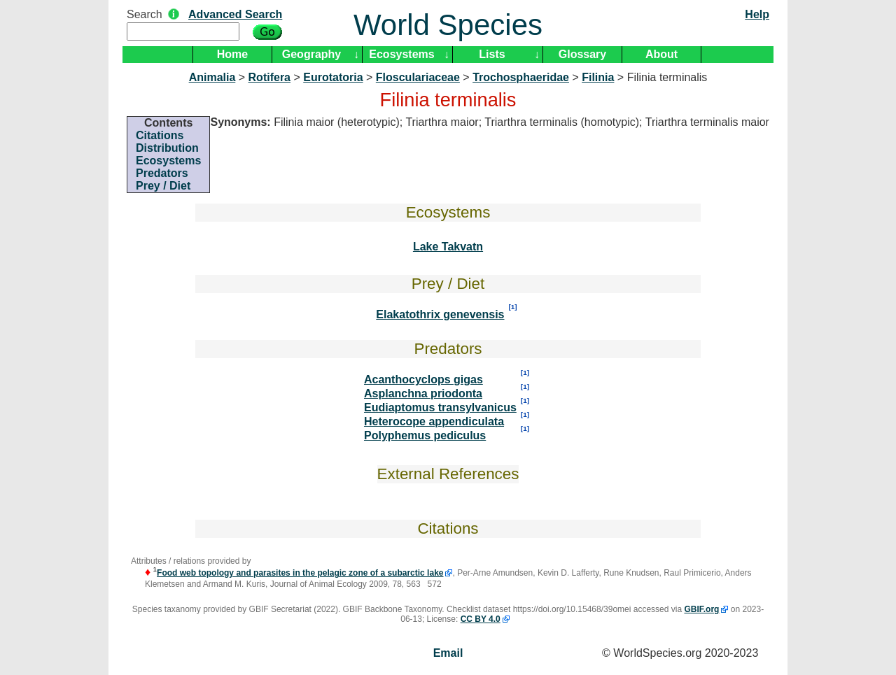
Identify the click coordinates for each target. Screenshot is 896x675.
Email (448, 653)
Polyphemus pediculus (425, 435)
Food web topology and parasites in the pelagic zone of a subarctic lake (300, 573)
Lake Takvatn (448, 247)
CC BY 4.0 (480, 619)
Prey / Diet (163, 186)
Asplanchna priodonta (423, 393)
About (661, 54)
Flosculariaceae (418, 77)
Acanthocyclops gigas (423, 379)
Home (232, 54)
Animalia (212, 77)
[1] (513, 307)
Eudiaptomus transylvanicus (440, 407)
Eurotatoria (333, 77)
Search (144, 14)
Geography (311, 54)
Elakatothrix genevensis (440, 314)
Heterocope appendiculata (434, 421)
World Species (448, 24)
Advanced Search (235, 14)
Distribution (167, 148)
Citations (159, 135)
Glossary (582, 54)
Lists (492, 54)
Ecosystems (401, 54)
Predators (162, 173)
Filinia (598, 77)
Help (757, 14)
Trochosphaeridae (520, 77)
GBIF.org (701, 609)
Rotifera (269, 77)
